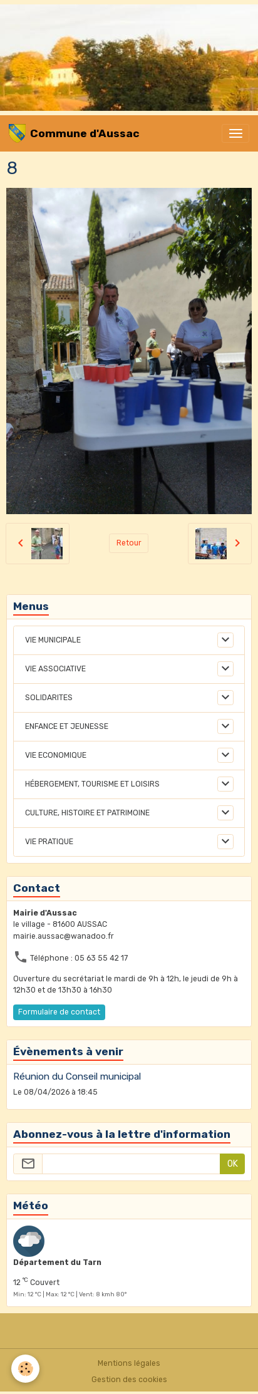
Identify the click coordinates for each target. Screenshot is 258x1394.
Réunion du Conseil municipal (77, 1076)
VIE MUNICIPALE (53, 640)
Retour (129, 543)
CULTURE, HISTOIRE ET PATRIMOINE (87, 812)
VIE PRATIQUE (49, 841)
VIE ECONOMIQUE (55, 755)
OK (232, 1164)
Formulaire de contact (59, 1012)
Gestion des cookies (129, 1379)
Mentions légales (129, 1363)
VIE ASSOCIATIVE (55, 668)
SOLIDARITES (49, 697)
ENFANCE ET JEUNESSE (66, 726)
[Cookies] (25, 1369)
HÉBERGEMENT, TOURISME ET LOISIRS (92, 784)
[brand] (74, 133)
